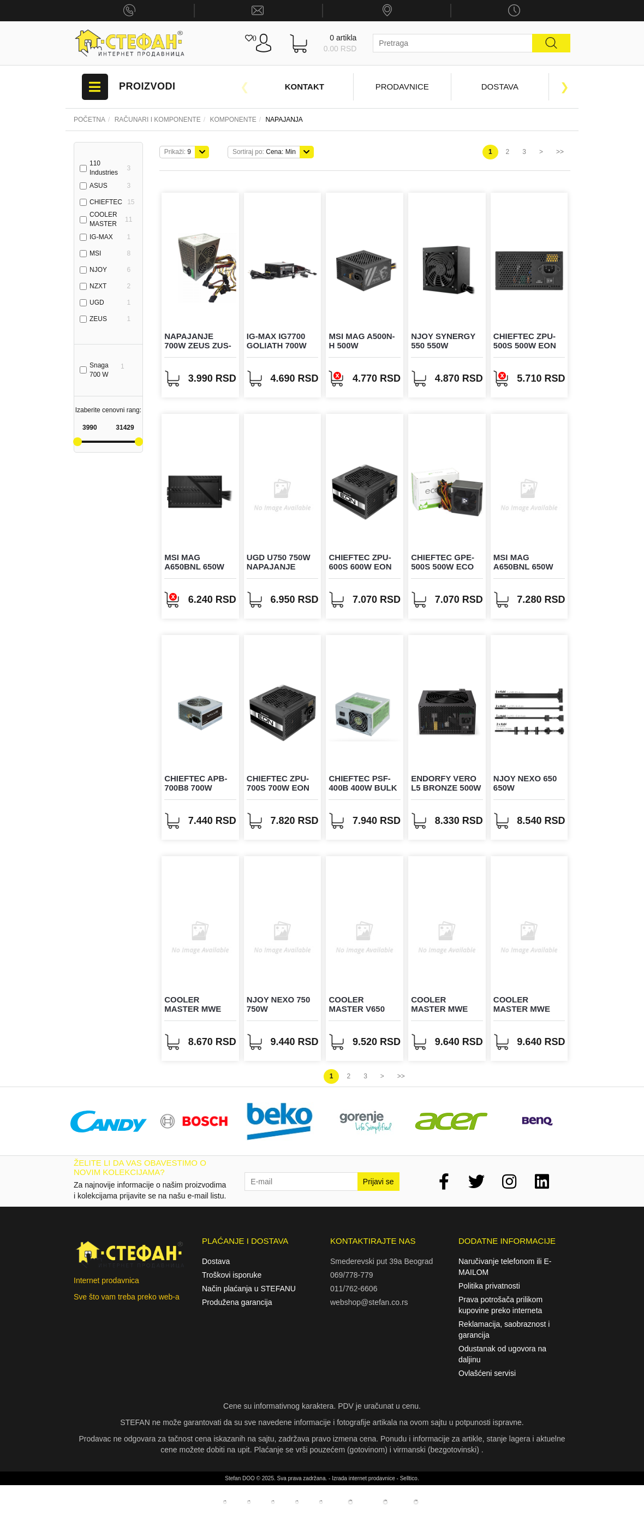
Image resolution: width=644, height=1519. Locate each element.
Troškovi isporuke (231, 1275)
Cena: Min (264, 152)
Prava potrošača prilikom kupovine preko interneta (500, 1305)
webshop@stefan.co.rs (369, 1302)
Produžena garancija (237, 1302)
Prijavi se (378, 1181)
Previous (244, 86)
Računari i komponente (158, 119)
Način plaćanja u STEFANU (249, 1288)
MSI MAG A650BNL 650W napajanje (194, 566)
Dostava (499, 86)
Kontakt (304, 86)
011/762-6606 (353, 1288)
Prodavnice (402, 86)
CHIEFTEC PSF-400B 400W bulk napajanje (363, 787)
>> (560, 152)
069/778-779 (351, 1275)
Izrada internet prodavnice (363, 1478)
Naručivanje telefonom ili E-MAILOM (504, 1267)
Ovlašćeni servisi (487, 1373)
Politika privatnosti (489, 1285)
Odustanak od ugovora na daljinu (502, 1354)
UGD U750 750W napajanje (279, 562)
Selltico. (409, 1478)
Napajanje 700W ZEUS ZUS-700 (197, 345)
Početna (89, 119)
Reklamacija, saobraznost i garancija (504, 1329)
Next (564, 86)
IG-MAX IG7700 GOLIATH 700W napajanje (277, 345)
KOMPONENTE (233, 119)
